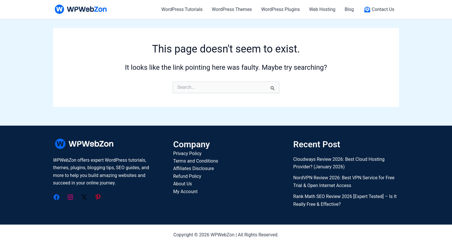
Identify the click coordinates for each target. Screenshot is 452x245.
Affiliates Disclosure (193, 168)
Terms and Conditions (195, 161)
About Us (182, 183)
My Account (185, 191)
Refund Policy (187, 176)
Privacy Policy (187, 153)
